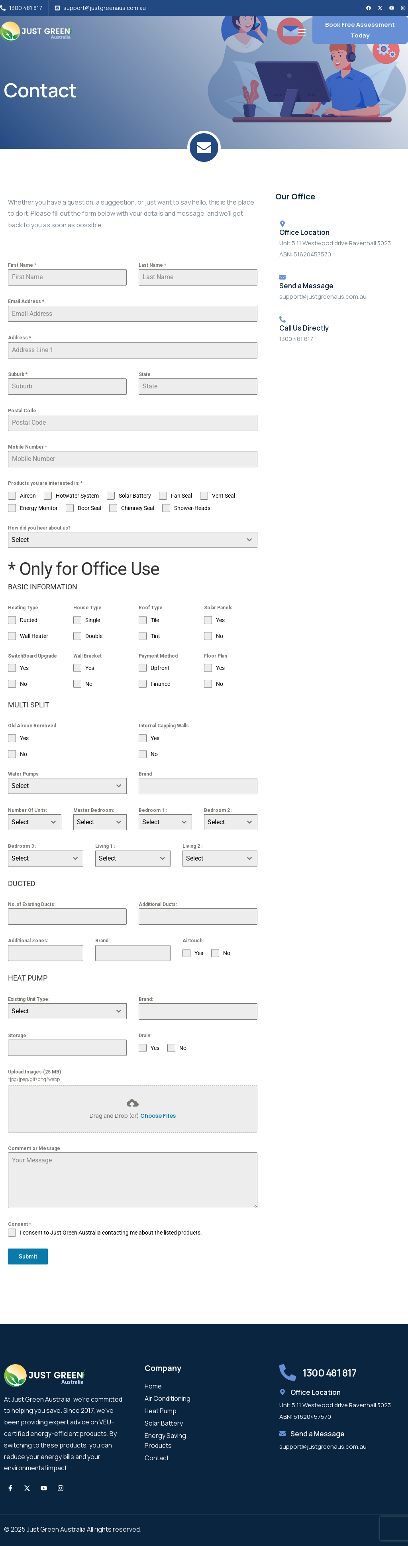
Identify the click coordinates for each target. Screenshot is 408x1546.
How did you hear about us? (39, 528)
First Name (22, 265)
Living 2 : (192, 846)
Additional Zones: (28, 940)
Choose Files (158, 1115)
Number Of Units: (27, 810)
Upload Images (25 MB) (34, 1072)
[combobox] (132, 540)
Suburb (17, 374)
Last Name (152, 265)
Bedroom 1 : (153, 810)
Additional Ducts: (158, 904)
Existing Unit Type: (28, 999)
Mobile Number (27, 447)
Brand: (102, 940)
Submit (28, 1256)
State (145, 374)
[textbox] (125, 540)
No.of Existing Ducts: (31, 904)
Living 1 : (105, 846)
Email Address (26, 301)
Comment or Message (34, 1148)
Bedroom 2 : (218, 810)
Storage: (17, 1035)
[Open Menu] (302, 31)
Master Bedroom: (93, 810)
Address (19, 338)
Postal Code (22, 411)
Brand (145, 774)
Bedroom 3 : (22, 846)
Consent (19, 1224)
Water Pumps (23, 774)
